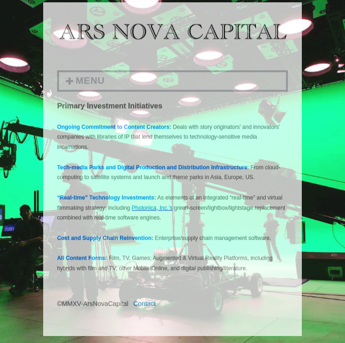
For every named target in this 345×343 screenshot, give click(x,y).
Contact (144, 305)
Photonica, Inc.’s (152, 208)
